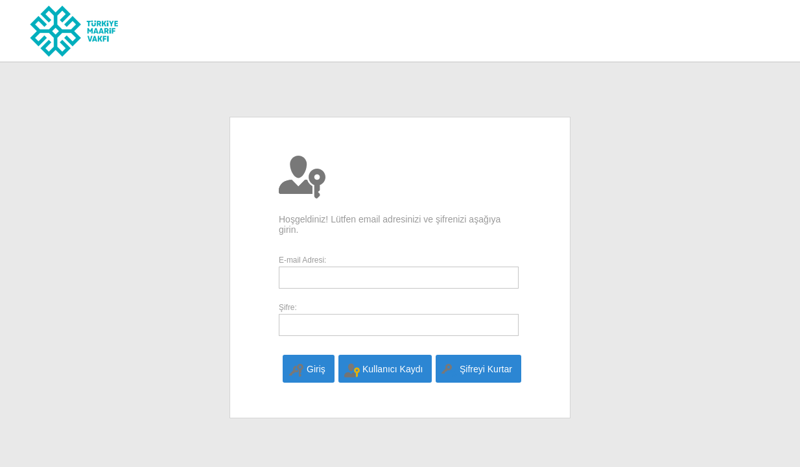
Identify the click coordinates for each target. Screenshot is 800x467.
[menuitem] (308, 369)
